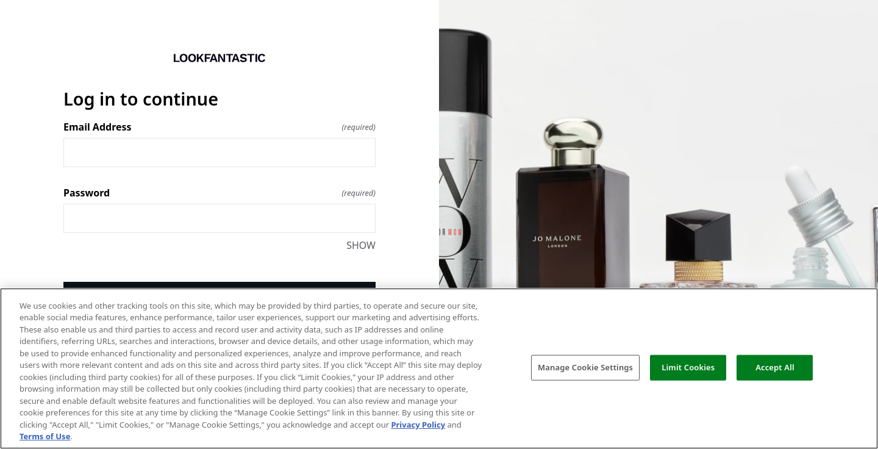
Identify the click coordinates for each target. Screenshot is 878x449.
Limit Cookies (688, 367)
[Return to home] (219, 58)
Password (219, 193)
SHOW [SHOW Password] (361, 245)
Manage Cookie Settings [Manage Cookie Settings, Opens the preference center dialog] (585, 367)
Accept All (774, 367)
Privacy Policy (418, 424)
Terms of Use (45, 436)
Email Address (219, 127)
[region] (439, 368)
